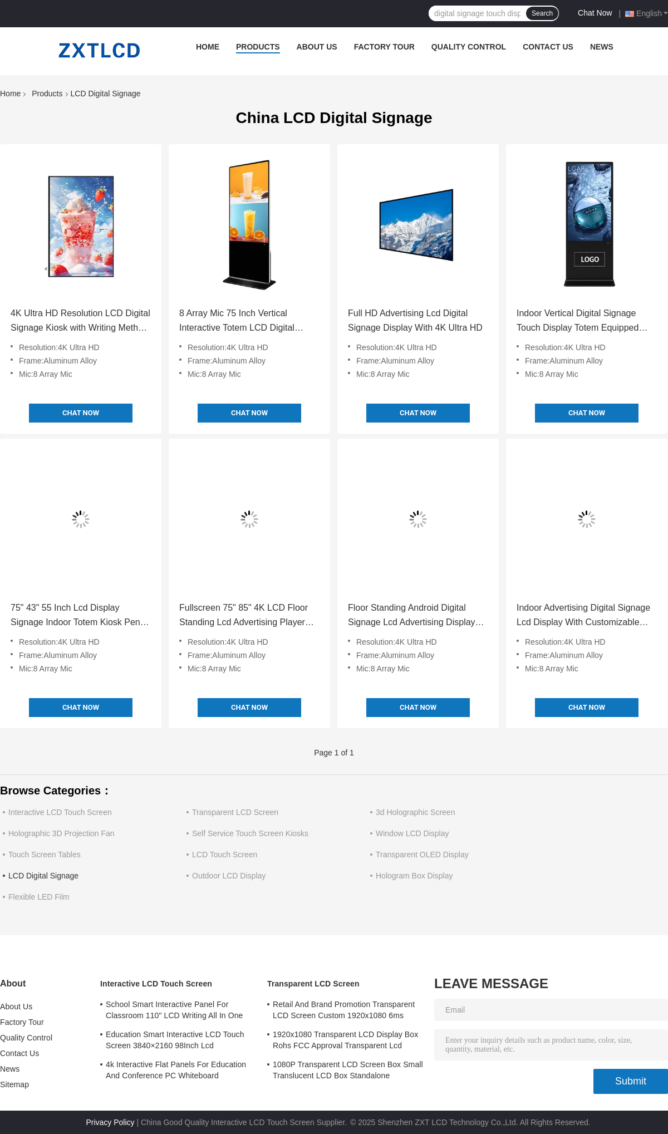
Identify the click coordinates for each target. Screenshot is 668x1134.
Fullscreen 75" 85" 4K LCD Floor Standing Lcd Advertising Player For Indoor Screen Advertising (243, 616)
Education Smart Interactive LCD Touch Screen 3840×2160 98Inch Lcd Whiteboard (175, 1041)
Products (258, 46)
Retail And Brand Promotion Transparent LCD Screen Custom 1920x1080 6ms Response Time (344, 1011)
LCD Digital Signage (43, 875)
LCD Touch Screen (224, 854)
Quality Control (468, 46)
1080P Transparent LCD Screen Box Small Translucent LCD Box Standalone (348, 1070)
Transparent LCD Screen (235, 812)
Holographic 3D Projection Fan (61, 833)
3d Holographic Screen (415, 812)
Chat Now (595, 12)
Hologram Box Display (414, 875)
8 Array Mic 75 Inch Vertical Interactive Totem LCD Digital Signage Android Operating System (248, 321)
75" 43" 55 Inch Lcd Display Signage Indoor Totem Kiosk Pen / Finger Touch (78, 616)
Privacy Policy (110, 1122)
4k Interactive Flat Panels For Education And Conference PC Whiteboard (176, 1070)
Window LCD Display (412, 833)
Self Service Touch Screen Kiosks (250, 833)
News (601, 46)
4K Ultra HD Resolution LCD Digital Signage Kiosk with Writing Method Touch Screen (80, 321)
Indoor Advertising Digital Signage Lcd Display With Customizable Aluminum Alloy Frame (583, 616)
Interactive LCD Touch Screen (60, 812)
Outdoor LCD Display (229, 875)
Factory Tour (384, 46)
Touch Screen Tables (44, 854)
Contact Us (548, 46)
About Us (317, 46)
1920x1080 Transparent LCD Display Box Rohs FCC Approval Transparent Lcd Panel (345, 1041)
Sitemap (14, 1084)
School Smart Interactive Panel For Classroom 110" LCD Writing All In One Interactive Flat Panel (174, 1011)
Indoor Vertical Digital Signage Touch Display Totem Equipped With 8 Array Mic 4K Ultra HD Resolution (577, 321)
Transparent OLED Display (422, 854)
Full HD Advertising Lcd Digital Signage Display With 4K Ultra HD (415, 320)
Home (207, 46)
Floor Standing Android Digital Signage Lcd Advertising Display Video (411, 616)
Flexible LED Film (39, 896)
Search (542, 13)
